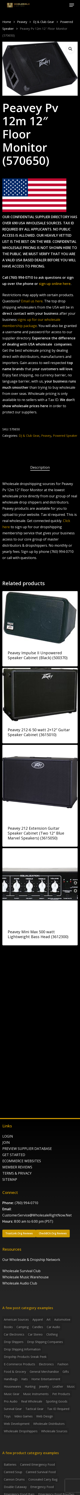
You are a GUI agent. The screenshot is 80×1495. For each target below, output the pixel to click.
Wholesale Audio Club (19, 1283)
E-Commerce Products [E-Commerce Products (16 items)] (19, 1364)
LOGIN (7, 1136)
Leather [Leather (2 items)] (57, 1386)
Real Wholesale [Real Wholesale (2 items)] (31, 1401)
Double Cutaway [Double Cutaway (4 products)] (15, 1487)
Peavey (22, 22)
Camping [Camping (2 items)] (22, 1327)
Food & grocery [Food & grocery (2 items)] (15, 1372)
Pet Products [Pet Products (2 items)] (61, 1394)
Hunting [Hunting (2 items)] (30, 1386)
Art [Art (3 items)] (49, 1319)
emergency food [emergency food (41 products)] (42, 1487)
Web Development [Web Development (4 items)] (17, 1424)
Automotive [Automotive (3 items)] (62, 1319)
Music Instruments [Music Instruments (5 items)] (36, 1394)
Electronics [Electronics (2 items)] (46, 1364)
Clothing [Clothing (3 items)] (52, 1334)
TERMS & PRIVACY (17, 1173)
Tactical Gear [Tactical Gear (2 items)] (34, 1409)
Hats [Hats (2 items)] (24, 1379)
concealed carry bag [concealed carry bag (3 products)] (42, 1479)
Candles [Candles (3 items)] (37, 1327)
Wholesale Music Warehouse (25, 1277)
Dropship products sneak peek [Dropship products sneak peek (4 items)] (25, 1357)
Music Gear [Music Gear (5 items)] (11, 1394)
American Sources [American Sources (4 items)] (16, 1319)
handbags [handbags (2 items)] (11, 1379)
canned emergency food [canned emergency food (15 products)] (37, 1464)
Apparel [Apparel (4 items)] (37, 1319)
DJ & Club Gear (43, 22)
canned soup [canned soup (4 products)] (13, 1472)
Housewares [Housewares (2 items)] (12, 1386)
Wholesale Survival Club (21, 1271)
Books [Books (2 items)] (8, 1327)
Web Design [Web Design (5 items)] (44, 1416)
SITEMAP (9, 1179)
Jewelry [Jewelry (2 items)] (44, 1386)
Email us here (32, 301)
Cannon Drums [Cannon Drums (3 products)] (14, 1479)
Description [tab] (40, 467)
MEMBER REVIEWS (17, 1167)
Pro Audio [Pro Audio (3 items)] (10, 1401)
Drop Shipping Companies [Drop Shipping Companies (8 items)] (45, 1342)
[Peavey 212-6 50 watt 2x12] (40, 694)
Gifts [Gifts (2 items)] (66, 1372)
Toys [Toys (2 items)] (7, 1416)
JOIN (6, 1142)
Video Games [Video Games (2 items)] (23, 1416)
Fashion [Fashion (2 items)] (62, 1364)
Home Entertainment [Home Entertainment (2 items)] (45, 1379)
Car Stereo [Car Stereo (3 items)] (35, 1334)
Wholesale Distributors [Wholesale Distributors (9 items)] (49, 1424)
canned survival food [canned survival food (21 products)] (41, 1472)
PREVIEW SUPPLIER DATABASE (27, 1148)
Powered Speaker (65, 436)
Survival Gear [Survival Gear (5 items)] (13, 1409)
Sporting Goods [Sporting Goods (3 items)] (56, 1401)
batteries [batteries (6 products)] (10, 1464)
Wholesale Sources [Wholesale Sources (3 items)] (54, 1431)
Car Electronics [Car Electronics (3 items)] (14, 1334)
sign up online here (55, 283)
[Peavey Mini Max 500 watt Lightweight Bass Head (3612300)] (40, 885)
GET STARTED (13, 1154)
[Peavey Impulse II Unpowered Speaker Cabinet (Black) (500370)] (40, 617)
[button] (71, 5)
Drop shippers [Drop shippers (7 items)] (13, 1342)
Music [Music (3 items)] (71, 1386)
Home (6, 22)
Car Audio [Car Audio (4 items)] (53, 1327)
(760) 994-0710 (26, 1203)
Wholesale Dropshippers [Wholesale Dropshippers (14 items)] (21, 1431)
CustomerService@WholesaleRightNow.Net (37, 1215)
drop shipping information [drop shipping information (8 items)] (22, 1349)
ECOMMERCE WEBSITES (21, 1161)
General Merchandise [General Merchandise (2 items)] (44, 1372)
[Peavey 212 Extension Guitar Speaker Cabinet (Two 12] (40, 782)
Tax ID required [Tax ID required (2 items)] (58, 1409)
